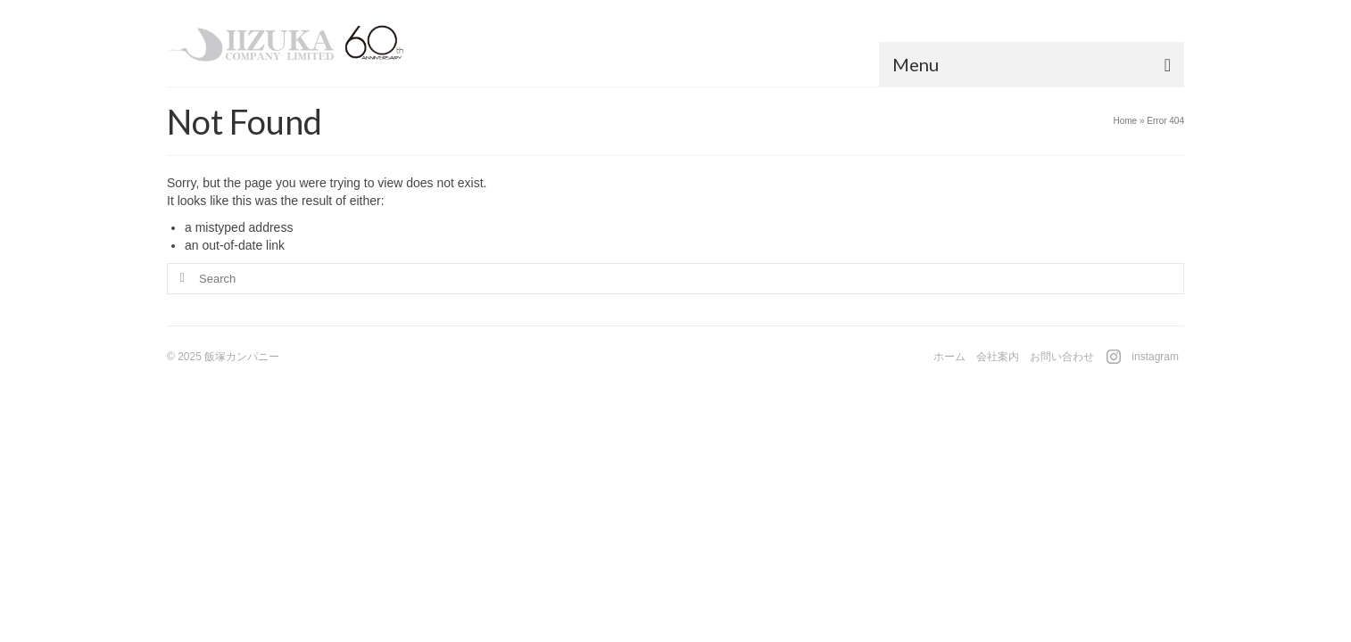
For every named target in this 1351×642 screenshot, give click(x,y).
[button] (663, 78)
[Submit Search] (180, 292)
